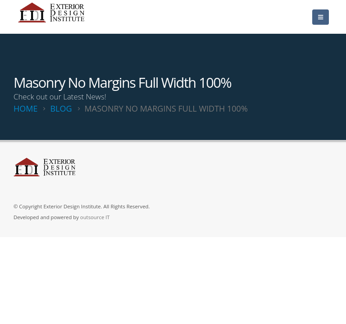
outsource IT (95, 217)
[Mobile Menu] (320, 17)
